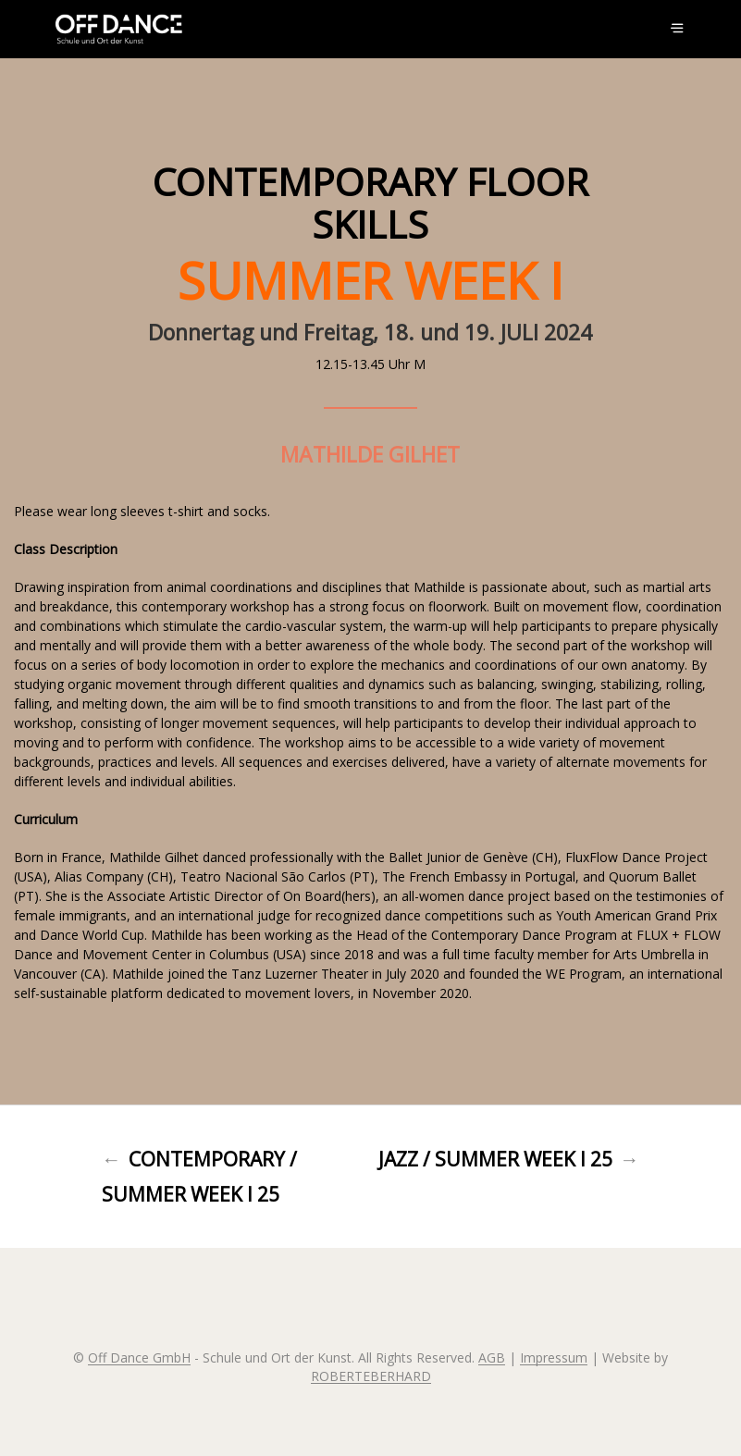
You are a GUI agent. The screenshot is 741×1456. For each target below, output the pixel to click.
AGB (491, 1358)
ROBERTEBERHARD (371, 1376)
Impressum (553, 1358)
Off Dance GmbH (139, 1358)
